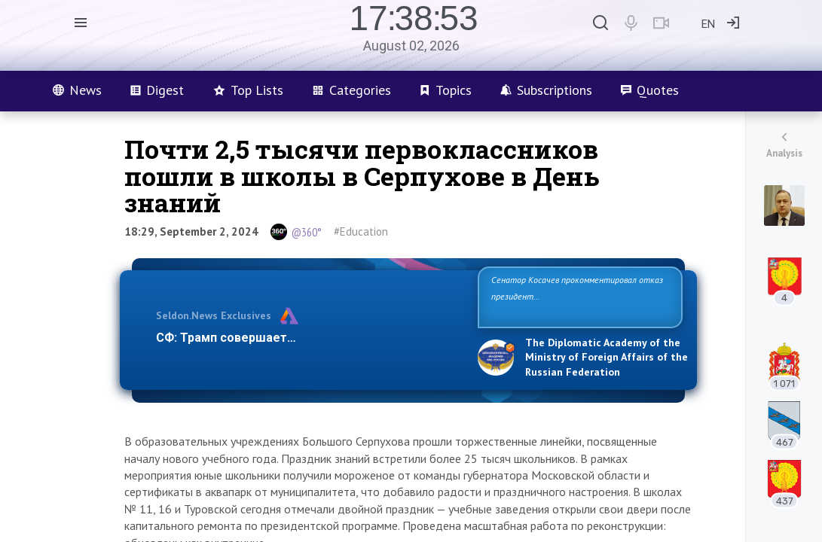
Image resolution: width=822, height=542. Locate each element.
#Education (361, 231)
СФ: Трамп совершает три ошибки (257, 337)
